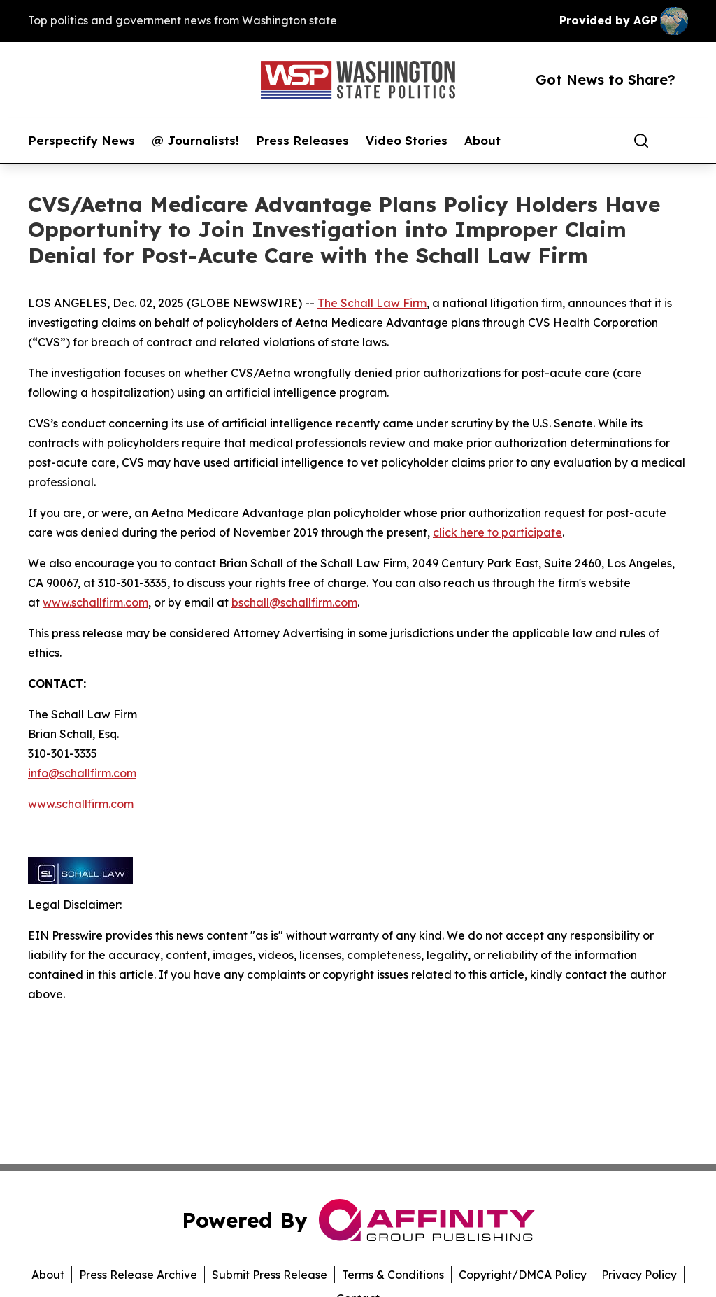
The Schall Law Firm (372, 303)
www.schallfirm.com (95, 602)
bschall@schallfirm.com (294, 602)
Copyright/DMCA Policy (523, 1275)
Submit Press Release (269, 1275)
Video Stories (407, 141)
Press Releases (302, 141)
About (482, 141)
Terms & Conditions (393, 1275)
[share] (678, 140)
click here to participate (497, 532)
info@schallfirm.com (82, 773)
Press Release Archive (138, 1275)
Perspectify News (81, 141)
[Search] (641, 141)
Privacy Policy (639, 1275)
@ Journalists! (195, 141)
